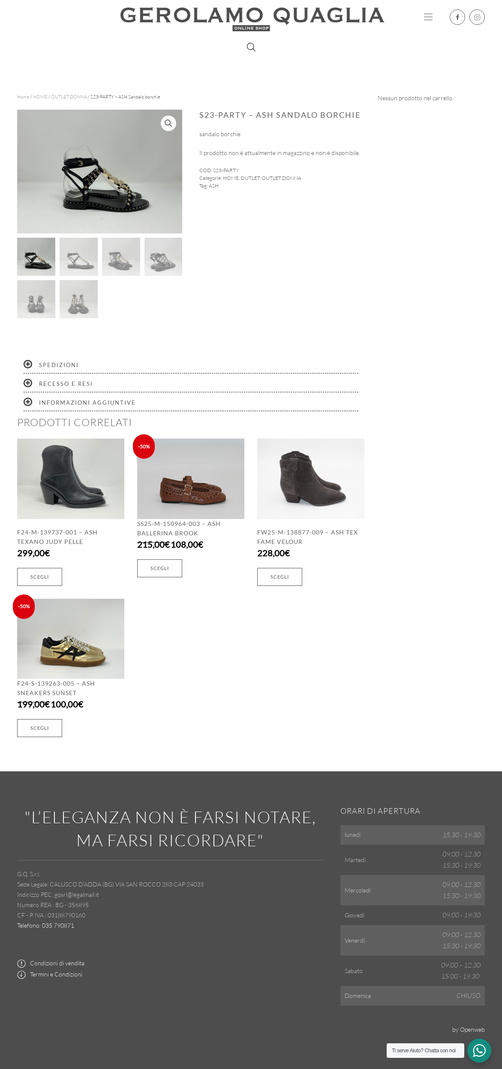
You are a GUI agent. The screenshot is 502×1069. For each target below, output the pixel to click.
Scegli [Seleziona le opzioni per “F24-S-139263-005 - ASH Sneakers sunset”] (39, 728)
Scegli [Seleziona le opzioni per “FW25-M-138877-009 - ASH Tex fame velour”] (280, 576)
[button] (428, 17)
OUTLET (250, 178)
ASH (214, 185)
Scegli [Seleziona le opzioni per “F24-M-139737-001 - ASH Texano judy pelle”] (39, 576)
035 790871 (58, 925)
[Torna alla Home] (251, 17)
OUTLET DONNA (69, 97)
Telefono (28, 925)
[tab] (191, 365)
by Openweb (468, 1029)
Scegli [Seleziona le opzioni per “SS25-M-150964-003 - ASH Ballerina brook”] (159, 568)
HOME (40, 97)
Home (23, 97)
